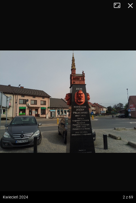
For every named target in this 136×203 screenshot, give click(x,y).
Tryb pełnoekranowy (119, 5)
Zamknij (130, 5)
